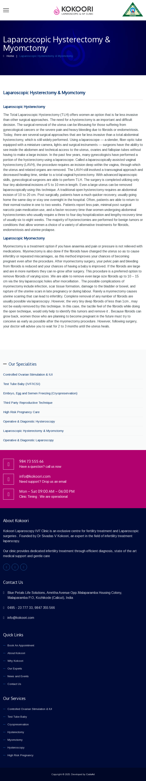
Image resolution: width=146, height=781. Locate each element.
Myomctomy (15, 739)
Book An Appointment (20, 645)
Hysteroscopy (16, 747)
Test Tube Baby (17, 716)
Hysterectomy (15, 732)
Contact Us (14, 684)
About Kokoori (16, 653)
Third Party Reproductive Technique (27, 402)
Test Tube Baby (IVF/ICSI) (21, 384)
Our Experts (14, 668)
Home (10, 56)
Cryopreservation (18, 724)
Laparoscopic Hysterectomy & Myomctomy (44, 92)
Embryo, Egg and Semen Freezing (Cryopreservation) (40, 393)
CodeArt (90, 774)
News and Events (18, 676)
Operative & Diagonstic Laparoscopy (28, 440)
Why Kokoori (15, 660)
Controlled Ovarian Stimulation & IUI (28, 374)
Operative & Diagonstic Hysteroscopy (29, 421)
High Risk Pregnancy (20, 755)
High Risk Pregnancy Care (21, 412)
